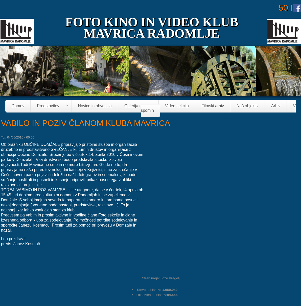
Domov (18, 106)
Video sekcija (177, 106)
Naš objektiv (248, 106)
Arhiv (275, 106)
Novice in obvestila (95, 106)
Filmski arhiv (212, 106)
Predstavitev (49, 106)
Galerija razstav (138, 106)
